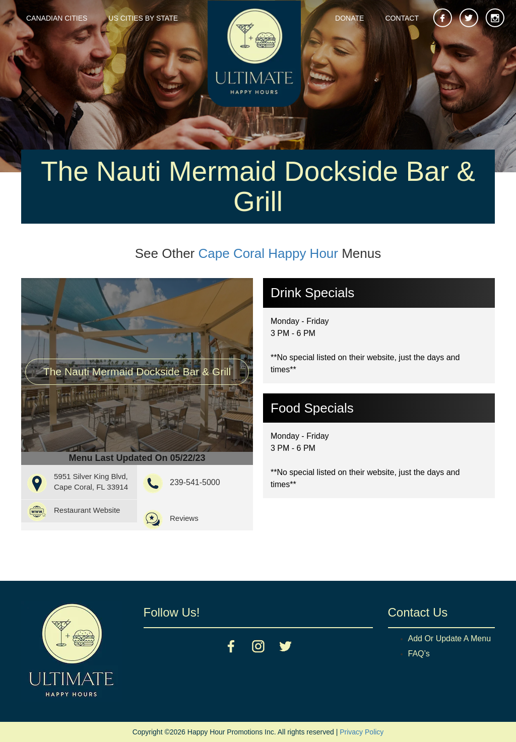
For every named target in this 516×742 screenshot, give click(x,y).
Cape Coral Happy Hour (268, 253)
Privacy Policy (361, 732)
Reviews (184, 518)
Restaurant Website (87, 510)
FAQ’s (419, 653)
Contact (402, 18)
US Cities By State (143, 18)
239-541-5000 (195, 482)
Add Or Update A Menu (449, 638)
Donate (349, 18)
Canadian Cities (56, 18)
